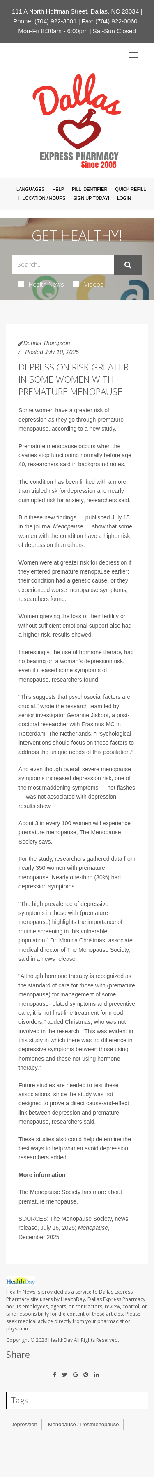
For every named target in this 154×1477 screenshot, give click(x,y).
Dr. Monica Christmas (77, 940)
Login (124, 198)
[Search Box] (63, 264)
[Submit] (128, 265)
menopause (33, 428)
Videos (88, 284)
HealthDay (60, 1340)
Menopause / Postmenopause (83, 1424)
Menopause (68, 526)
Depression (23, 1424)
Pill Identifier (89, 189)
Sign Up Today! (91, 198)
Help (58, 189)
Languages (30, 189)
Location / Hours (44, 198)
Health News (41, 284)
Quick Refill (130, 189)
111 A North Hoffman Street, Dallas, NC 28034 (75, 11)
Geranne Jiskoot (88, 715)
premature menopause (47, 1201)
